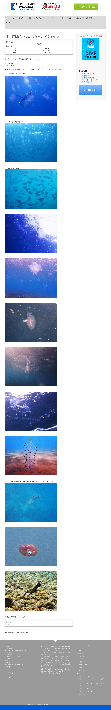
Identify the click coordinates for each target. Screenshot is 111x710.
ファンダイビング (18, 18)
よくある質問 (79, 18)
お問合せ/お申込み (86, 6)
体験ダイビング (39, 18)
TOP (7, 18)
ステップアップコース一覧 (55, 18)
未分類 (9, 677)
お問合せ (81, 670)
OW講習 (29, 18)
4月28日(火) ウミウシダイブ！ (90, 80)
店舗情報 (89, 18)
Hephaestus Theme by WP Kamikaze (39, 704)
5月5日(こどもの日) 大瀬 (88, 74)
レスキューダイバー (84, 689)
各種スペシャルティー (85, 691)
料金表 (70, 18)
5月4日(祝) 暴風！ (86, 76)
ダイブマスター (83, 694)
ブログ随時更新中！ (90, 90)
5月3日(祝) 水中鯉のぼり (88, 78)
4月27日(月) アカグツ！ (88, 82)
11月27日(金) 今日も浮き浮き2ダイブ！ (34, 36)
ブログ (80, 673)
